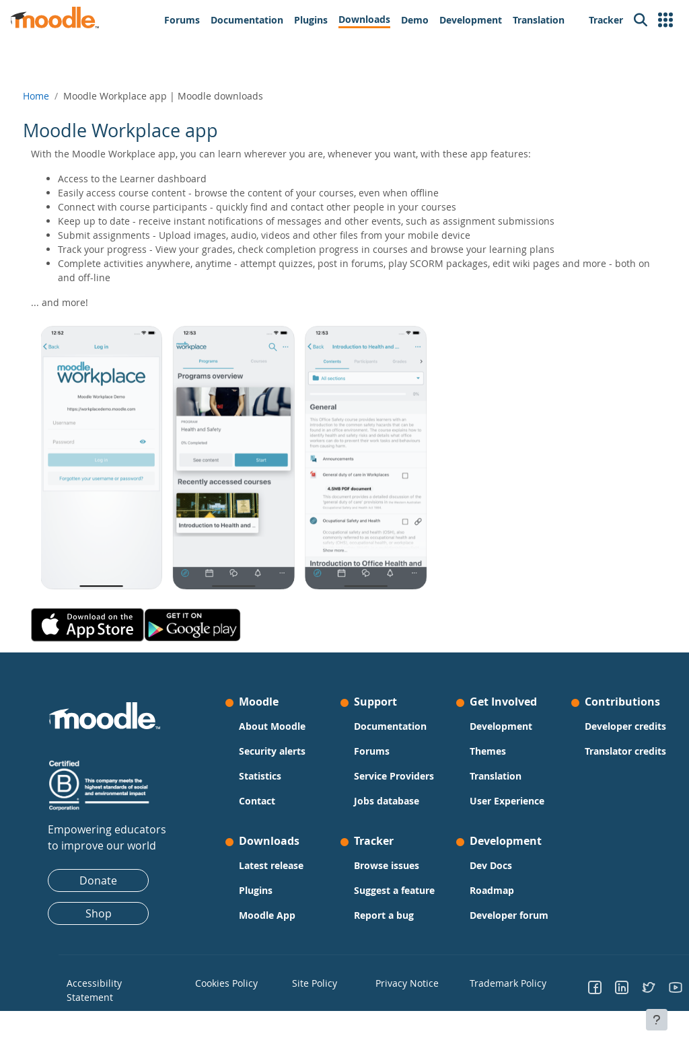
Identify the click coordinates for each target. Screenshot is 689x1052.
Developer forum (484, 936)
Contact (266, 800)
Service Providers (376, 782)
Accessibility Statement (114, 1017)
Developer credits (591, 745)
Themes (479, 751)
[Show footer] (656, 1019)
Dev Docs (482, 879)
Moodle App (276, 929)
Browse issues (386, 879)
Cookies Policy (238, 1011)
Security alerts (281, 751)
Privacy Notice (399, 1011)
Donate (115, 880)
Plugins (264, 904)
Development (492, 726)
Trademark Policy (493, 1011)
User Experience (486, 807)
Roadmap (483, 904)
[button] (665, 20)
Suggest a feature (376, 911)
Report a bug (384, 943)
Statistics (269, 775)
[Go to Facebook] (578, 1017)
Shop (115, 913)
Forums (372, 751)
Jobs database (386, 815)
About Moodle (281, 726)
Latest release (280, 879)
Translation (487, 775)
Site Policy (319, 1011)
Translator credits (591, 785)
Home (61, 95)
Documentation (390, 726)
